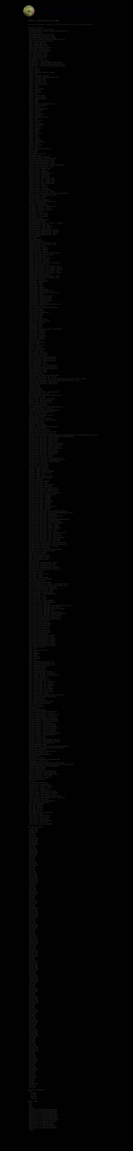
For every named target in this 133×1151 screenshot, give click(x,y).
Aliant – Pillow (34, 122)
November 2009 (33, 977)
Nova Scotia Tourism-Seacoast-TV (39, 630)
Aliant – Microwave (35, 115)
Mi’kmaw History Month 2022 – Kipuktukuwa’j (43, 514)
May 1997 (32, 1082)
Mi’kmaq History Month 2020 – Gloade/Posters (43, 440)
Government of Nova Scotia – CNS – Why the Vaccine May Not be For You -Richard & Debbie (57, 378)
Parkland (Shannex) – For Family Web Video (42, 726)
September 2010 (33, 969)
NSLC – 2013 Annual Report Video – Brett (42, 663)
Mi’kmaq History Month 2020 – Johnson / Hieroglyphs (45, 443)
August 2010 (32, 971)
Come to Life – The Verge (37, 322)
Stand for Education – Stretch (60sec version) (44, 774)
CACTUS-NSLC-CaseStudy (36, 241)
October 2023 (33, 837)
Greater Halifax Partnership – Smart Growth (43, 383)
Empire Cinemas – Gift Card (37, 355)
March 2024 (32, 835)
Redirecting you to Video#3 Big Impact (41, 1122)
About (41, 11)
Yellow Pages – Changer (36, 814)
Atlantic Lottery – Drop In (37, 170)
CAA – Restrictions (35, 239)
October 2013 (33, 928)
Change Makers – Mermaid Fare (38, 289)
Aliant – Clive (33, 85)
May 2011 (32, 959)
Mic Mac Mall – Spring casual (38, 463)
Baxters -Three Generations (37, 203)
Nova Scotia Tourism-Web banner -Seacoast (42, 645)
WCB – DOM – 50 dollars (36, 804)
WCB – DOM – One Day (35, 810)
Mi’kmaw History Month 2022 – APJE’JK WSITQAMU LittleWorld (48, 511)
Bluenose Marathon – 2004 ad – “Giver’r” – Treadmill (46, 223)
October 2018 (33, 880)
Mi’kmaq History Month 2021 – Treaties (41, 454)
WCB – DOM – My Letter (36, 809)
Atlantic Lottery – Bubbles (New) (39, 168)
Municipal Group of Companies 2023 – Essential (44, 567)
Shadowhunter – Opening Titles (38, 761)
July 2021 (32, 856)
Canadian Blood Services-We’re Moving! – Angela (44, 276)
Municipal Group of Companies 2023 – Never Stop (44, 569)
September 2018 (33, 881)
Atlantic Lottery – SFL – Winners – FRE (41, 181)
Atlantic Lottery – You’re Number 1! (40, 190)
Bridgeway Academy (34, 236)
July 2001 (32, 1072)
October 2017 (33, 891)
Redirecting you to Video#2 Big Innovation (42, 1121)
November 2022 (33, 840)
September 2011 (33, 956)
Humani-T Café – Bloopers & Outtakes (40, 400)
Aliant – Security (34, 127)
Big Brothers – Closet (36, 211)
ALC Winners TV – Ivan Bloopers (39, 60)
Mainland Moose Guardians (37, 416)
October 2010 (33, 967)
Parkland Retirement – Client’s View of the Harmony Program (48, 31)
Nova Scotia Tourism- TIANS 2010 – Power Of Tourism (45, 612)
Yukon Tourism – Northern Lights (39, 815)
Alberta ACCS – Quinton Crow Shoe (39, 51)
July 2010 (32, 972)
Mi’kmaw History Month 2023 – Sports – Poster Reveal (46, 522)
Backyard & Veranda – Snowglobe (39, 199)
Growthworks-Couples (35, 388)
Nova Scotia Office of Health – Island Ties (43, 589)
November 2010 (33, 966)
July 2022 (32, 847)
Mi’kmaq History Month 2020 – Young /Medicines (44, 451)
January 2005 (33, 1032)
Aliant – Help (33, 102)
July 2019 (32, 866)
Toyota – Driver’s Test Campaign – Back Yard (43, 792)
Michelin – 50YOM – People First (39, 469)
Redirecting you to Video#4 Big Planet (41, 1124)
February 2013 (33, 938)
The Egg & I (32, 781)
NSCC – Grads (33, 655)
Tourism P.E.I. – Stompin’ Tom (38, 789)
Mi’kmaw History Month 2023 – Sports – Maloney (44, 529)
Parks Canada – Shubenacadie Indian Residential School (46, 747)
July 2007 (32, 1004)
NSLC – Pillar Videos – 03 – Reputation (41, 685)
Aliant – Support (34, 132)
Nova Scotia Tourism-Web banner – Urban (41, 635)
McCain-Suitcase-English (36, 421)
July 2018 (32, 885)
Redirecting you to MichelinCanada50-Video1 (43, 1109)
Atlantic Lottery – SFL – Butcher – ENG (41, 178)
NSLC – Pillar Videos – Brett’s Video (41, 691)
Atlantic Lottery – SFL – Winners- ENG (41, 183)
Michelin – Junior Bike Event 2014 (40, 478)
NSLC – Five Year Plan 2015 (37, 670)
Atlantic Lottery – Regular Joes (39, 176)
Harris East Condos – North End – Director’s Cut (44, 395)
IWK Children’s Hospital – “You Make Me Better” (44, 410)
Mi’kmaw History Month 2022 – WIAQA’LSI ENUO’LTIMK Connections (49, 519)
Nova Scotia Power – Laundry (38, 597)
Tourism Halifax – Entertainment (39, 784)
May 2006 (32, 1015)
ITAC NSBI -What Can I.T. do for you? (41, 408)
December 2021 (33, 851)
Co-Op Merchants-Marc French (38, 319)
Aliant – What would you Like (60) (40, 148)
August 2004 (32, 1037)
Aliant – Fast (33, 94)
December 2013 (33, 924)
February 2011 (33, 962)
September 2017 (33, 893)
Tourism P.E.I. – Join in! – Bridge (40, 786)
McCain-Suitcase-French (36, 423)
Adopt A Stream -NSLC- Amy (37, 42)
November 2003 (33, 1048)
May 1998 (32, 1080)
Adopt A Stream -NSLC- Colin (38, 44)
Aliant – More (33, 118)
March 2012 (32, 949)
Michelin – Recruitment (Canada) (39, 481)
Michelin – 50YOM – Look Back (38, 468)
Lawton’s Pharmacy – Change (37, 413)
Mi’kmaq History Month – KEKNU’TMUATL (41, 501)
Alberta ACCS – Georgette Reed (38, 49)
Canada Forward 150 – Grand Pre (39, 261)
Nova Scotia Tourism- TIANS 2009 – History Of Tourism (46, 608)
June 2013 (32, 931)
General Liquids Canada (36, 373)
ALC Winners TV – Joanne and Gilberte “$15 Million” (45, 62)
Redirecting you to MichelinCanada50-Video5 (43, 1116)
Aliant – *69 (33, 67)
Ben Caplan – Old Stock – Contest (39, 208)
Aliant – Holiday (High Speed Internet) (41, 103)
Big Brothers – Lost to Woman (38, 216)
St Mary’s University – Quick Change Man (42, 771)
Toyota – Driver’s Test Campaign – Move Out (43, 794)
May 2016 (32, 906)
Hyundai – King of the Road (37, 403)
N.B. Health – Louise (35, 572)
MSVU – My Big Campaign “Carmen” (39, 555)
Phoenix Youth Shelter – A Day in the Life (42, 751)
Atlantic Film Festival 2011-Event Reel (41, 160)
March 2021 (32, 861)
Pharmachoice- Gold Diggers (37, 749)
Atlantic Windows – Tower (37, 198)
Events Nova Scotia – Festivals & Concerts (42, 357)
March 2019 (32, 873)
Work (85, 11)
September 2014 (33, 916)
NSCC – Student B (34, 658)
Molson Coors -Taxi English (37, 552)
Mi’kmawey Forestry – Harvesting (39, 547)
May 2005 (32, 1027)
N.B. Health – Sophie (35, 575)
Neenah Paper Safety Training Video (40, 579)
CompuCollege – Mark (35, 327)
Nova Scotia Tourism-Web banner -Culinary (42, 638)
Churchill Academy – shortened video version (43, 307)
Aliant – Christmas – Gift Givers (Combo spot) (44, 77)
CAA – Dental (33, 238)
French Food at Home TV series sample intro (43, 368)
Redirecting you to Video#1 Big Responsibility (44, 1119)
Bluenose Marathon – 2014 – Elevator (40, 226)
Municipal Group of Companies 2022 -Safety (42, 564)
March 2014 (32, 923)
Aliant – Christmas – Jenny (37, 80)
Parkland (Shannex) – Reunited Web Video (42, 734)
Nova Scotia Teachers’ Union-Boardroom (41, 600)
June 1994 (32, 1085)
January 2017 (33, 903)
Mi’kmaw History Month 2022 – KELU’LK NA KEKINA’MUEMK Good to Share (51, 512)
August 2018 (32, 883)
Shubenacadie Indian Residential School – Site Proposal (47, 762)
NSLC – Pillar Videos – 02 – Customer (41, 683)
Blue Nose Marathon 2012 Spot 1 (39, 219)
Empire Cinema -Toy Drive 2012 (38, 353)
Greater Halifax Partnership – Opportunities (43, 382)
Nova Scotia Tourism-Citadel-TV (39, 620)
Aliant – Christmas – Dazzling (38, 75)
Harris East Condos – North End (39, 393)
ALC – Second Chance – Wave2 (38, 54)
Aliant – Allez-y (34, 70)
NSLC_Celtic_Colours (35, 704)
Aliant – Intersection (36, 110)
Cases (75, 11)
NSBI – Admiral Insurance (37, 646)
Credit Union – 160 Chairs (37, 332)
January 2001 (33, 1077)
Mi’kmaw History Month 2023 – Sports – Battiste (44, 524)
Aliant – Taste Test (35, 133)
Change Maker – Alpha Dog (37, 279)
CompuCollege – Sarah (35, 324)
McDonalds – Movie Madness (37, 428)
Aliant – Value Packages (36, 142)
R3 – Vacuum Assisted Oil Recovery (40, 754)
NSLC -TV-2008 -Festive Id (37, 699)
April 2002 (32, 1067)
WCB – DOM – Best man (35, 805)
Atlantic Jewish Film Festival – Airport (42, 161)
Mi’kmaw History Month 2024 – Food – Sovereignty (44, 539)
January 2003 (33, 1060)
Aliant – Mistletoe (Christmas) (39, 117)
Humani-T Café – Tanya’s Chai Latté (40, 401)
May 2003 (32, 1053)
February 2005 (33, 1030)
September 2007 (33, 1002)
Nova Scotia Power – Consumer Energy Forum (42, 593)
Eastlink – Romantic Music (37, 348)
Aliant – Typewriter (35, 140)
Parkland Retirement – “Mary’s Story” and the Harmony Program (49, 746)
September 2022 (33, 843)
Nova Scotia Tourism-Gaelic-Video (39, 625)
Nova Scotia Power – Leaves (37, 598)
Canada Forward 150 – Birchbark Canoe (41, 254)
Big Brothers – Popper (36, 218)
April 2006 (32, 1017)
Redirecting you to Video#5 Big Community (42, 1126)
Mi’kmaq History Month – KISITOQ (39, 504)
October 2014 (33, 914)
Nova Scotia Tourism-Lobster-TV (39, 627)
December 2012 (33, 941)
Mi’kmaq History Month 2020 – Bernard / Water (43, 438)
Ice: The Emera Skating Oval (38, 405)
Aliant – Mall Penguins (36, 113)
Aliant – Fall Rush (35, 92)
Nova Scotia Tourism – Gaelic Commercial (42, 602)
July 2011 (32, 957)
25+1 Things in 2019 (35, 32)
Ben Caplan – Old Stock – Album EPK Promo (42, 206)
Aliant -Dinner (33, 150)
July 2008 (32, 992)
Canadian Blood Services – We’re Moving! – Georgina (45, 267)
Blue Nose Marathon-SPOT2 (37, 221)
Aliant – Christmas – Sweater (38, 84)
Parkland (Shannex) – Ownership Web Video (42, 729)
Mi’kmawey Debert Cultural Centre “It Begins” (43, 545)
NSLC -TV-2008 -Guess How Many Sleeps (41, 701)
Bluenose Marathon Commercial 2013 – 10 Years (43, 229)
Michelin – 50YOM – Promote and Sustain (41, 471)
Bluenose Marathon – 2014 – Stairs (40, 228)
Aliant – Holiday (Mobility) (38, 105)
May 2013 (32, 933)
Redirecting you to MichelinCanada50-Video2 (43, 1111)
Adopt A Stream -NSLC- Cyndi (38, 46)
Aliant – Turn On (34, 138)
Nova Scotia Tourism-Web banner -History (42, 641)
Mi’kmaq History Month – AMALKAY (39, 497)
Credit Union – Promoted (36, 339)
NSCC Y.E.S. (32, 660)
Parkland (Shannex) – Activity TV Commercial (43, 719)
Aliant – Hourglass (35, 107)
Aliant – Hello (33, 100)
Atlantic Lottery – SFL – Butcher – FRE (41, 180)
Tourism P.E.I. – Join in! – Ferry (40, 787)
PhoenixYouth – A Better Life (38, 752)
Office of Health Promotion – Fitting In (42, 713)
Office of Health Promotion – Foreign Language (44, 714)
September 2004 (33, 1035)
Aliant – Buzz (33, 74)
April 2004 (32, 1043)
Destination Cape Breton (36, 342)
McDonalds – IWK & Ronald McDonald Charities (43, 426)
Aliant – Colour (34, 87)
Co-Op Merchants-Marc (35, 317)
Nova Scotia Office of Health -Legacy (41, 592)
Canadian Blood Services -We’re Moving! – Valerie (45, 272)
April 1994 (32, 1087)
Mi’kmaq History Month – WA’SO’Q (39, 509)
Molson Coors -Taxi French (37, 554)
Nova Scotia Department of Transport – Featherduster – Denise (49, 584)
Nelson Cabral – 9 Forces (37, 580)
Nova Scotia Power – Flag (37, 595)
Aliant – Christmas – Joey (37, 82)
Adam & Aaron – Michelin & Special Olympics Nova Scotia (47, 39)
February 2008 (33, 997)
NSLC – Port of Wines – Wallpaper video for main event (46, 694)
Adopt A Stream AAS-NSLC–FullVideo (40, 47)
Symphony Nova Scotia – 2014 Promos (40, 776)
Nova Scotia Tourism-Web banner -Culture (42, 640)
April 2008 (32, 995)
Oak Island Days (34, 708)
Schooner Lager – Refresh (37, 757)
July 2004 (32, 1039)
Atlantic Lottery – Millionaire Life (40, 173)
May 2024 (32, 833)
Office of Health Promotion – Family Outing (43, 711)
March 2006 (32, 1019)
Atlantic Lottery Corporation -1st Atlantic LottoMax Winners (48, 193)
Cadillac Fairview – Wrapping (38, 251)
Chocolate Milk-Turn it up (37, 305)
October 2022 (33, 842)
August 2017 (32, 895)
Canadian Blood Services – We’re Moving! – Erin (44, 266)
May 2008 (32, 994)
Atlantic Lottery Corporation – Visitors (42, 191)
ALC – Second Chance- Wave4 (37, 57)
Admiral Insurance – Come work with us (41, 41)
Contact (97, 11)
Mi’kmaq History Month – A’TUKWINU (40, 496)
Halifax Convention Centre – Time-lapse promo (43, 392)
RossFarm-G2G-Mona (34, 756)
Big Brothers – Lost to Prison (38, 214)
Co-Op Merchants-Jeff (35, 315)
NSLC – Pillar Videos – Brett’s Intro (41, 690)
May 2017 (32, 898)
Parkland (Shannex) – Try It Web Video (41, 29)
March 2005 (32, 1029)
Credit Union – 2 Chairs (36, 334)
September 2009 (33, 981)
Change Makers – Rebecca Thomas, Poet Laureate (44, 292)
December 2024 (33, 830)
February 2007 (33, 1010)
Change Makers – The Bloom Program (40, 299)
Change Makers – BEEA (35, 284)
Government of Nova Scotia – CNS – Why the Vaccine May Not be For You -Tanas (54, 380)
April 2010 (32, 974)
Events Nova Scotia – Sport (37, 362)
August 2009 (32, 982)
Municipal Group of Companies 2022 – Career (43, 562)
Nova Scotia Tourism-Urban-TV (38, 633)
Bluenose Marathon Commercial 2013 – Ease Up (43, 233)
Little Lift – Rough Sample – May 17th (41, 415)
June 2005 (32, 1025)
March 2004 (32, 1045)
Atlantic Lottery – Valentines (38, 188)
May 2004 (32, 1042)
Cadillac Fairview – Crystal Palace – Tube (42, 244)
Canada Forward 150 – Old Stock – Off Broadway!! (44, 262)
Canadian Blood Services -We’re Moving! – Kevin (44, 271)
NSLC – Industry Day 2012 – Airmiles (40, 671)
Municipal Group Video (36, 570)
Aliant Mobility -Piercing (37, 153)
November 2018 (33, 878)
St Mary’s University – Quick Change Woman (42, 772)
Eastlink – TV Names (35, 347)
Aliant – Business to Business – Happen (41, 72)
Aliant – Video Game (35, 145)
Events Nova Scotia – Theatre (38, 363)
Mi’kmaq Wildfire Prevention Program (40, 456)
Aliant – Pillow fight (36, 123)
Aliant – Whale (33, 147)
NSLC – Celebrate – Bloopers (38, 666)
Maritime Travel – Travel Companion (40, 418)
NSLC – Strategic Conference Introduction (42, 696)
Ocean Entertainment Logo (37, 709)
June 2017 (32, 896)
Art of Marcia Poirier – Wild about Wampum (42, 158)
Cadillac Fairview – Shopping (38, 249)
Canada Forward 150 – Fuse (37, 256)
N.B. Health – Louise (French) (38, 574)
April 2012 (32, 947)
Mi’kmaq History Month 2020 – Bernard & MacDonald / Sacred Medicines (51, 436)
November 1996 (33, 1083)
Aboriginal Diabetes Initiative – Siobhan (42, 37)
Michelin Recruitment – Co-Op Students (41, 484)
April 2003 (32, 1055)
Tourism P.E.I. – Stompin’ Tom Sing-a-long (42, 790)
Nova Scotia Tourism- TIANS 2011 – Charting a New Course (47, 613)
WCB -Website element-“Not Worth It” (40, 812)
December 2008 (33, 989)
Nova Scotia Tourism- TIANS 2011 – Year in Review (45, 615)
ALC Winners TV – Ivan (36, 59)
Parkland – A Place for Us (37, 736)
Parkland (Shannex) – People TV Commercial (42, 731)
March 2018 (32, 890)
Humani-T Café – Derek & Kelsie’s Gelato (42, 398)
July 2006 (32, 1014)
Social (53, 11)
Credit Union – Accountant (37, 335)
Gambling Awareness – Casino (38, 370)
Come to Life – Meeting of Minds (39, 320)
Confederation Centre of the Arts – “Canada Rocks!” (45, 329)
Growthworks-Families (35, 390)
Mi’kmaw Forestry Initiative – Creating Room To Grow (46, 458)
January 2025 (33, 828)
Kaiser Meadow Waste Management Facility (42, 411)
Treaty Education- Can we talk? (39, 802)
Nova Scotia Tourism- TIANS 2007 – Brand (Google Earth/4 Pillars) (50, 605)
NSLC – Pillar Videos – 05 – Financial (41, 688)
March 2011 (32, 961)
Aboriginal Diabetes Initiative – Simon (41, 36)
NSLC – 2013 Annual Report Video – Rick (41, 665)
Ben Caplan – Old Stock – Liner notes (41, 209)
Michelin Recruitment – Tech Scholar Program (43, 488)
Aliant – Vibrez (34, 143)
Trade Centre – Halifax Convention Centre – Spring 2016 (47, 797)
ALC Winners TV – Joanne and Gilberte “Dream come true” (47, 64)
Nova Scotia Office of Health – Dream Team (42, 587)
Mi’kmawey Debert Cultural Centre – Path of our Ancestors (47, 544)
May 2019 (32, 870)
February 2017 (33, 901)
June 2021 (32, 858)
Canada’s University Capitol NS (39, 264)
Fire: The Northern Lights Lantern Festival (43, 367)
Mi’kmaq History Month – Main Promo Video (42, 506)
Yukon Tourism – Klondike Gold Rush (40, 820)
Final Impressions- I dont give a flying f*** (43, 365)
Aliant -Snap (33, 151)
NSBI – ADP (32, 648)
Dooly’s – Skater (34, 344)
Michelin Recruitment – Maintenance (40, 486)
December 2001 (33, 1068)
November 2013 (33, 926)
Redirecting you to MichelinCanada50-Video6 (43, 1117)
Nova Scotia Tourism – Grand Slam (39, 603)
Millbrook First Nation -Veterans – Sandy (42, 494)
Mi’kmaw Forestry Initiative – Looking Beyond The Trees (47, 459)
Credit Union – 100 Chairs (37, 330)
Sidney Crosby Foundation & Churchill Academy (43, 766)
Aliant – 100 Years (35, 69)
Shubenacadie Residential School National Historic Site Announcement (51, 764)
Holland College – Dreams (37, 396)
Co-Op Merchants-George (36, 314)
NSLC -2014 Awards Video (36, 698)
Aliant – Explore (34, 90)
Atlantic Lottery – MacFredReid (39, 171)
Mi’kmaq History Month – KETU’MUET (40, 502)
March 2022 (32, 848)
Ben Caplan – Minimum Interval (38, 204)
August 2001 (32, 1070)
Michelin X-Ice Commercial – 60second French (43, 491)
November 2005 (33, 1022)
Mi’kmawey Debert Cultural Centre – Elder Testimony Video (47, 542)
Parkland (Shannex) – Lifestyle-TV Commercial (43, 728)
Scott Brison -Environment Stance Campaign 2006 (44, 759)
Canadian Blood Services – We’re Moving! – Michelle (45, 269)
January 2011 (33, 964)
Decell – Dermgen (34, 340)
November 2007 (33, 1000)
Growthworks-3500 (34, 387)
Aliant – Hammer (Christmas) (38, 99)
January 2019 (33, 876)
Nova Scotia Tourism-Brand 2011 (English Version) (45, 617)
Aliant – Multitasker (35, 120)
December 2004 (33, 1034)
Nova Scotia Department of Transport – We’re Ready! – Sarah (48, 585)
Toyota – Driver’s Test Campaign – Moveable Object (45, 795)
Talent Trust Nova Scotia (37, 779)
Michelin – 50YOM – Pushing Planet (40, 473)
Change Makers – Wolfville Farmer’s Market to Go (44, 304)
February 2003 (33, 1058)
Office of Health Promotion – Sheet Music (42, 716)
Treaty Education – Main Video (38, 799)
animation (34, 1093)
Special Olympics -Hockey (37, 769)
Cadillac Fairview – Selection (38, 248)
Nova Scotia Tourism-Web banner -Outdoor (42, 643)
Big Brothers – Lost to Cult (38, 213)
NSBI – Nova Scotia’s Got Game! (39, 650)
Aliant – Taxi (33, 135)
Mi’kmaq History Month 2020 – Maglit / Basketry (44, 446)
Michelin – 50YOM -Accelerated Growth (41, 476)
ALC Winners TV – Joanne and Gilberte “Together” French (47, 65)
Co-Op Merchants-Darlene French (39, 312)
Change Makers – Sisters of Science (40, 296)
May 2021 (32, 860)
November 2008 (33, 991)
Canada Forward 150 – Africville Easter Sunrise (44, 252)
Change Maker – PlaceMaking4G (38, 281)
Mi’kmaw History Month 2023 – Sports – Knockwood (44, 527)
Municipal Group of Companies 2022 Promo (42, 565)
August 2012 (32, 944)
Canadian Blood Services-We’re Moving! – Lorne (44, 277)
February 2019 (33, 875)
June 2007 (32, 1005)
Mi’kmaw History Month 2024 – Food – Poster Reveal (45, 536)
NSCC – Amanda (33, 651)
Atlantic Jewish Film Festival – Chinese (42, 163)
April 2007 (32, 1009)
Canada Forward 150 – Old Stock (39, 259)
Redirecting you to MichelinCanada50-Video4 (43, 1114)
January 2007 (33, 1012)
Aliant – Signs (33, 130)
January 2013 (33, 939)
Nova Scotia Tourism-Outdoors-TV (39, 628)
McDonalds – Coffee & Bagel (37, 425)
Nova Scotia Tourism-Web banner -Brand (41, 637)
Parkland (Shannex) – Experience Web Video (42, 724)
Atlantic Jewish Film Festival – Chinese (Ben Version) (46, 165)
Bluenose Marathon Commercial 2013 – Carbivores (44, 231)
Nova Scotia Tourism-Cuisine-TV (39, 622)
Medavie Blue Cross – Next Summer (39, 430)
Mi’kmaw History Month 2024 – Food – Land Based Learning (47, 532)
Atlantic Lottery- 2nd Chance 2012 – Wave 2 (43, 195)
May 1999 (32, 1078)
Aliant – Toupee (34, 137)
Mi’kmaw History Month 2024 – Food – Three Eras (44, 541)
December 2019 (33, 865)
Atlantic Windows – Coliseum (38, 196)
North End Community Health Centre (40, 582)
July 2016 (32, 904)
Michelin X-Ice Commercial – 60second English (43, 489)
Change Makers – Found (36, 286)
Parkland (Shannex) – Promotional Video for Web (44, 733)
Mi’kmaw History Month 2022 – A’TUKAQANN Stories (44, 521)
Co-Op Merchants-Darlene (36, 310)
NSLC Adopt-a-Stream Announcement (39, 703)
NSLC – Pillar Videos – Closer (38, 693)
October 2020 (33, 863)
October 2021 (33, 853)
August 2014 (32, 918)
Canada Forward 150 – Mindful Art (39, 257)
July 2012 (32, 946)
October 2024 (33, 832)
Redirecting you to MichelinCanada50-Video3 (43, 1112)
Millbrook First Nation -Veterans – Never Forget (44, 493)
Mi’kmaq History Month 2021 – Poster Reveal (43, 453)
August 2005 (32, 1024)
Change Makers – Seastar (36, 294)
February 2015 (33, 911)
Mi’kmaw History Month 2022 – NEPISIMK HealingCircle (46, 516)
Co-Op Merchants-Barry (36, 309)
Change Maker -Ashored (36, 282)
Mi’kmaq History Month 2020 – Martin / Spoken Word (45, 448)
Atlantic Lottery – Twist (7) (38, 186)
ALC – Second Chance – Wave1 (38, 52)
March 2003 (32, 1057)
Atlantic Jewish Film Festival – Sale (41, 166)
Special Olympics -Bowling (37, 767)
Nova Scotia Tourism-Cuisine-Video (40, 623)
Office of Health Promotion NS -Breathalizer (43, 718)
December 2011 (33, 951)
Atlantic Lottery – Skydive (37, 185)
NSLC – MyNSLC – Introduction (38, 676)
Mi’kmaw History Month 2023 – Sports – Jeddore (44, 526)
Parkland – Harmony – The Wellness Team (41, 742)
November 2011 (33, 952)
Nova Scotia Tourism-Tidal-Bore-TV (40, 632)
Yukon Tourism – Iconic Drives (38, 819)
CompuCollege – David (35, 325)
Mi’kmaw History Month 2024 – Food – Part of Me (44, 534)
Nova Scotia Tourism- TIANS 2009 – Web (41, 610)
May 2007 (32, 1007)
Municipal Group (34, 560)
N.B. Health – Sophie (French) (38, 577)
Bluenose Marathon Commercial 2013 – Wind (42, 234)
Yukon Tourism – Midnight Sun (38, 822)
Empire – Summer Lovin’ (36, 350)
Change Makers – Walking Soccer (39, 302)
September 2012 (33, 943)
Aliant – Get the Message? (37, 97)
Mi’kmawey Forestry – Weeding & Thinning (42, 550)
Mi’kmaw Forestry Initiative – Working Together (44, 461)
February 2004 (33, 1047)
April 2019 (32, 871)
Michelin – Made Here (35, 479)
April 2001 (32, 1075)
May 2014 (32, 919)
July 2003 (32, 1052)
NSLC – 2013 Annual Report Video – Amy (41, 661)
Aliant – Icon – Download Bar (38, 108)
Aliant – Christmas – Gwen (37, 79)
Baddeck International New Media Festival (42, 201)
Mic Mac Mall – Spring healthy (38, 464)
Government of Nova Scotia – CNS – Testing (42, 377)
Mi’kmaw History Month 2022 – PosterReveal (42, 517)
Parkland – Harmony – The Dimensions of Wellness (44, 739)
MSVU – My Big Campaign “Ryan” (38, 559)
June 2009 (32, 984)
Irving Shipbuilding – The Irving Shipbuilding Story (46, 406)
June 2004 (32, 1040)
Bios (64, 11)
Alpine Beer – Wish (35, 155)
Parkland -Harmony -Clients (37, 744)
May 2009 (32, 986)
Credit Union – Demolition (37, 337)
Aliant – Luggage (34, 112)
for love (33, 1095)
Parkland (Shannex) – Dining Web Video (41, 723)
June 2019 (32, 868)
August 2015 (32, 909)
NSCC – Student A (34, 656)
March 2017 (32, 899)
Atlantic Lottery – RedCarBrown (39, 175)
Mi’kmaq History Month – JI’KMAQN (39, 499)
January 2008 (33, 999)
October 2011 (33, 954)
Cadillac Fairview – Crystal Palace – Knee (42, 243)
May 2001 (32, 1073)
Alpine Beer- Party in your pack (39, 156)
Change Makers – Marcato (36, 287)
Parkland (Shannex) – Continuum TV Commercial (43, 721)
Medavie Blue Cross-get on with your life (42, 431)
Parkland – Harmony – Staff (37, 738)
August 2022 (32, 845)
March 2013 (32, 936)
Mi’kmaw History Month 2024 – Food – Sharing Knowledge (46, 537)
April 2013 (32, 934)
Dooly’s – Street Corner (36, 345)
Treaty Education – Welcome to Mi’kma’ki (42, 800)
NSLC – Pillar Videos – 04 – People (40, 686)
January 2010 (33, 976)
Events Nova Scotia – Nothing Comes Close (42, 358)
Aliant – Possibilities (36, 125)
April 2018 (32, 888)
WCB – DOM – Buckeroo (35, 807)
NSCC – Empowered (34, 653)
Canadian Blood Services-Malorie (39, 274)
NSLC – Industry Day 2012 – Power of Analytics (44, 675)
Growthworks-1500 (34, 385)
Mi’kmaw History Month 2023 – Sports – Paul (43, 531)
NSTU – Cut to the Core (36, 706)
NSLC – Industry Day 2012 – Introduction (42, 673)
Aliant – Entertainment (36, 89)
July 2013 (32, 929)
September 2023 (33, 838)
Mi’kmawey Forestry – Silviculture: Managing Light (45, 549)
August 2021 (32, 855)
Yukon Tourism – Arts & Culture (39, 817)
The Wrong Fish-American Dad (38, 782)
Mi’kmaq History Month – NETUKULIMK (40, 507)
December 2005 (33, 1020)
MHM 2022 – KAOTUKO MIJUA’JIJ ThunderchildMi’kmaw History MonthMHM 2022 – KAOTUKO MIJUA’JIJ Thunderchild (63, 435)
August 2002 (32, 1062)
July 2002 (32, 1063)
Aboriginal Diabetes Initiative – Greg (41, 34)
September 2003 (33, 1050)
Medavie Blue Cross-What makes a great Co (42, 433)
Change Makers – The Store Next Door (40, 300)
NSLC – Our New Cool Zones (37, 678)
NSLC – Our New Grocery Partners (39, 680)
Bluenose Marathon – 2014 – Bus (39, 224)
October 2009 (33, 979)
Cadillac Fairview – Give (37, 246)
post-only (34, 1096)
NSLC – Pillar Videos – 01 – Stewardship (42, 681)
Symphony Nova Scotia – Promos (38, 777)
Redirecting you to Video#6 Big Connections (43, 1127)
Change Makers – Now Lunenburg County (41, 291)
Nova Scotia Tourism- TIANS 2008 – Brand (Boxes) (44, 607)
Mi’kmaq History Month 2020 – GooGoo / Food (43, 441)
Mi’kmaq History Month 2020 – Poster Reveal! (43, 449)
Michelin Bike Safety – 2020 (38, 483)
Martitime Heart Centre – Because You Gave (42, 420)
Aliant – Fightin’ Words (36, 95)
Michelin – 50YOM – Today (37, 474)
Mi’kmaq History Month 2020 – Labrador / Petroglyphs (46, 445)
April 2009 (32, 987)
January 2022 (33, 850)
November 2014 (33, 913)
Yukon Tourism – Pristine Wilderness (40, 824)
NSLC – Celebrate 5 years (37, 668)
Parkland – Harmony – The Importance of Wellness (44, 741)
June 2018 (32, 886)
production (34, 1098)
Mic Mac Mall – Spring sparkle (38, 466)
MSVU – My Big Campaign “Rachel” (39, 557)
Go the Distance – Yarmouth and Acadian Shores (44, 375)
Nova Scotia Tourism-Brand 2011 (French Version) (44, 618)
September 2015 (33, 908)
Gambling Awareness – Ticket (38, 372)
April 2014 (32, 921)
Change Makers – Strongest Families (40, 297)
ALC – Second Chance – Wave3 (38, 55)
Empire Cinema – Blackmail (37, 352)
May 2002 (32, 1065)
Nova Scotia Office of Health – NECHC (41, 590)
